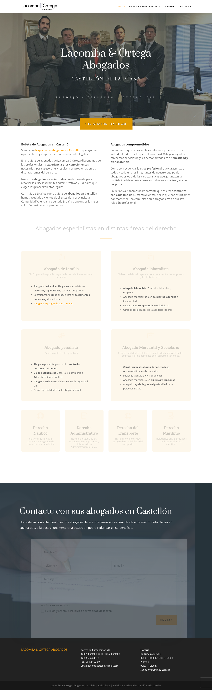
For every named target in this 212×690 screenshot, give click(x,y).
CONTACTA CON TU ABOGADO (106, 124)
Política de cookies (150, 685)
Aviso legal (104, 685)
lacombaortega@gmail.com (103, 665)
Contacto (185, 6)
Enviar (170, 619)
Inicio (121, 6)
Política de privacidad (125, 685)
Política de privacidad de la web (95, 611)
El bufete (169, 6)
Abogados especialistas (143, 6)
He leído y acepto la (80, 611)
